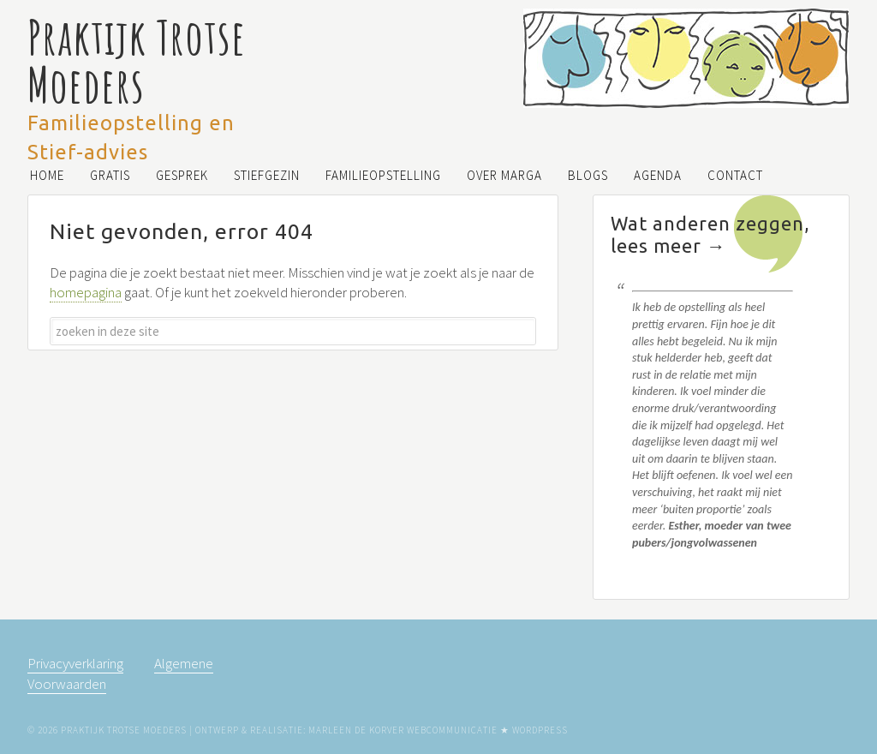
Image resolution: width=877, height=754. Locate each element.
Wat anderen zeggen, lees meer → (710, 234)
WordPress (540, 730)
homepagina (86, 292)
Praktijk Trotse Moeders (136, 60)
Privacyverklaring (75, 663)
